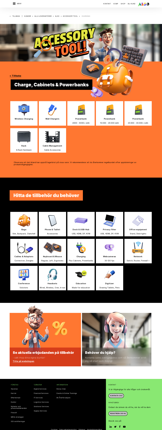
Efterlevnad (15, 393)
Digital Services (40, 385)
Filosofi (14, 408)
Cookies (54, 425)
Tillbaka (16, 12)
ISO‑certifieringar (18, 417)
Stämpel (81, 425)
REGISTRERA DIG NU (118, 409)
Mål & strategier (17, 413)
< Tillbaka (15, 71)
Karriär (13, 389)
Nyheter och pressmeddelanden (19, 403)
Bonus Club (61, 385)
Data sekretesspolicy (68, 425)
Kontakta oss (116, 391)
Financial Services (41, 389)
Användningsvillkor (94, 425)
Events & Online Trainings (67, 389)
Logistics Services (41, 398)
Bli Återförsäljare (63, 393)
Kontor (13, 398)
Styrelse (14, 385)
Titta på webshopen (24, 357)
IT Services (38, 393)
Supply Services (40, 407)
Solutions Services (41, 402)
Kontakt (107, 4)
